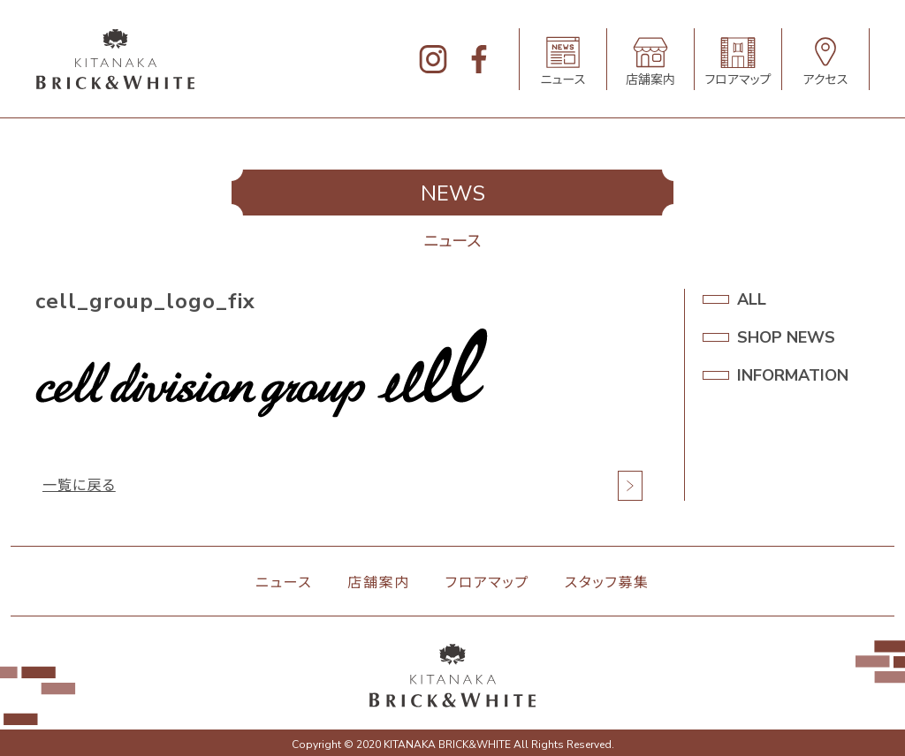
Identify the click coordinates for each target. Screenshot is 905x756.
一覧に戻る (79, 485)
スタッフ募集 (607, 583)
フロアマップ (487, 583)
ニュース (283, 583)
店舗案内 (378, 583)
